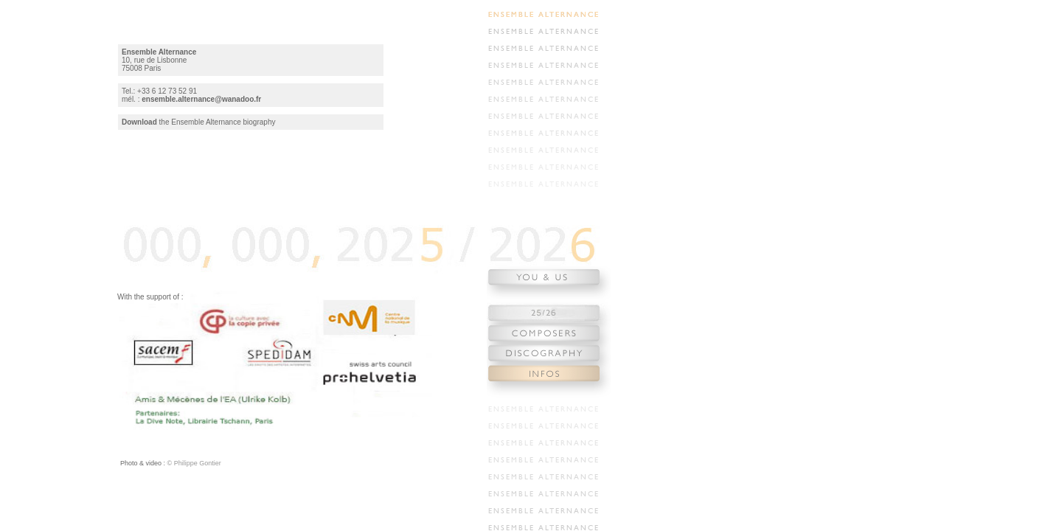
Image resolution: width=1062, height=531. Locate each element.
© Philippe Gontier (193, 463)
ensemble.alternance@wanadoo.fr (201, 99)
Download (139, 122)
